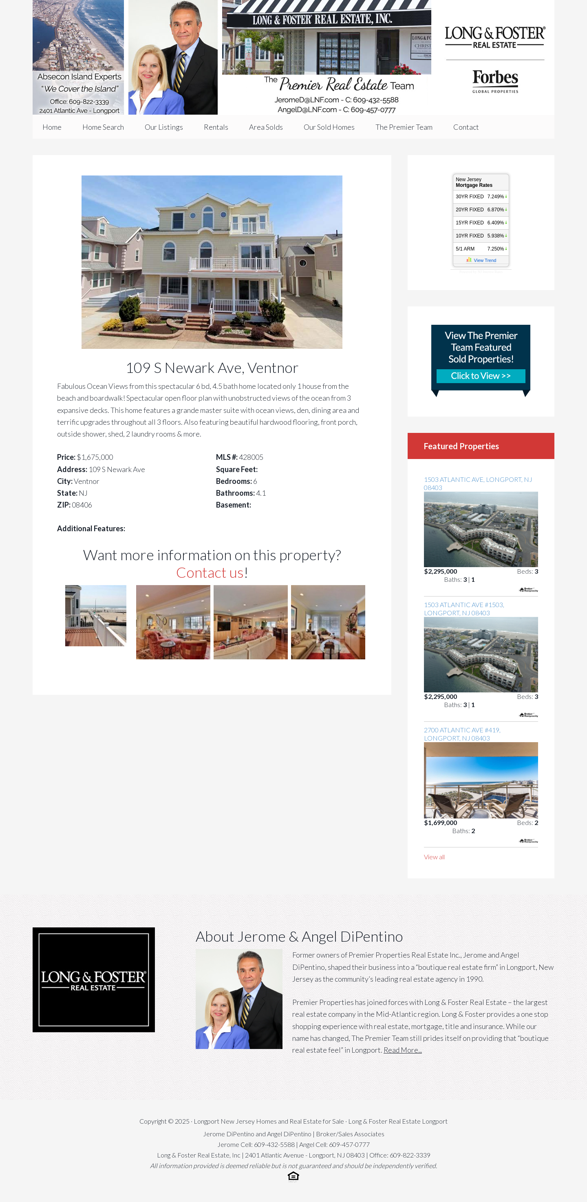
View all (434, 856)
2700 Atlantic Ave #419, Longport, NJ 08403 (462, 734)
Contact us (210, 572)
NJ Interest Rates (490, 272)
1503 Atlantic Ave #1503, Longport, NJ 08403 (464, 609)
